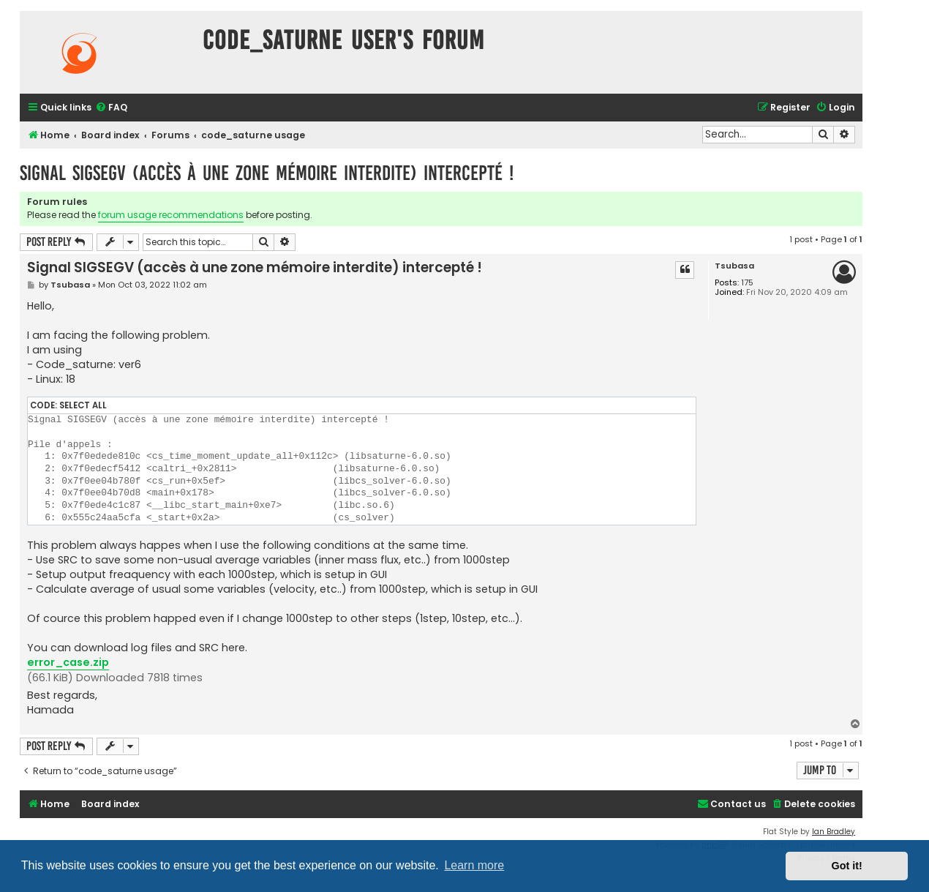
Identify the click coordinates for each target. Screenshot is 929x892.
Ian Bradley (833, 831)
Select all (83, 405)
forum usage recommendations (171, 215)
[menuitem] (111, 108)
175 (747, 283)
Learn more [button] (474, 865)
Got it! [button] (847, 866)
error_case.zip (68, 662)
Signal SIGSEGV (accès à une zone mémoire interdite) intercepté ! (267, 173)
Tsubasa (734, 266)
